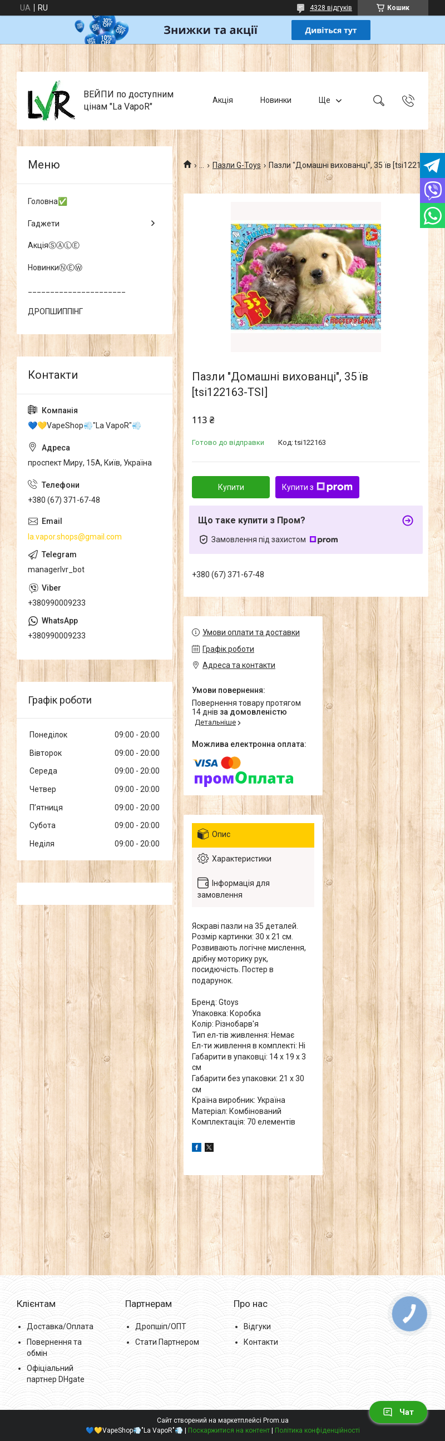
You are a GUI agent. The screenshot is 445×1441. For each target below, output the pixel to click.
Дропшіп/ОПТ (160, 1326)
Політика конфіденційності (317, 1430)
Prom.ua (276, 1420)
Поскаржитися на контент (229, 1430)
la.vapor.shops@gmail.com (75, 536)
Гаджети (44, 223)
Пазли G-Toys (236, 165)
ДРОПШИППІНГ (55, 311)
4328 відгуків (331, 8)
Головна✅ (47, 201)
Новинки (275, 100)
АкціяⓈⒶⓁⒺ (54, 245)
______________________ (77, 289)
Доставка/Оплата (60, 1326)
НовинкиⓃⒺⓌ (55, 267)
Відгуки (257, 1326)
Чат (398, 1412)
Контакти (261, 1342)
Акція (222, 100)
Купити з (317, 487)
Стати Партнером (167, 1342)
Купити (231, 487)
